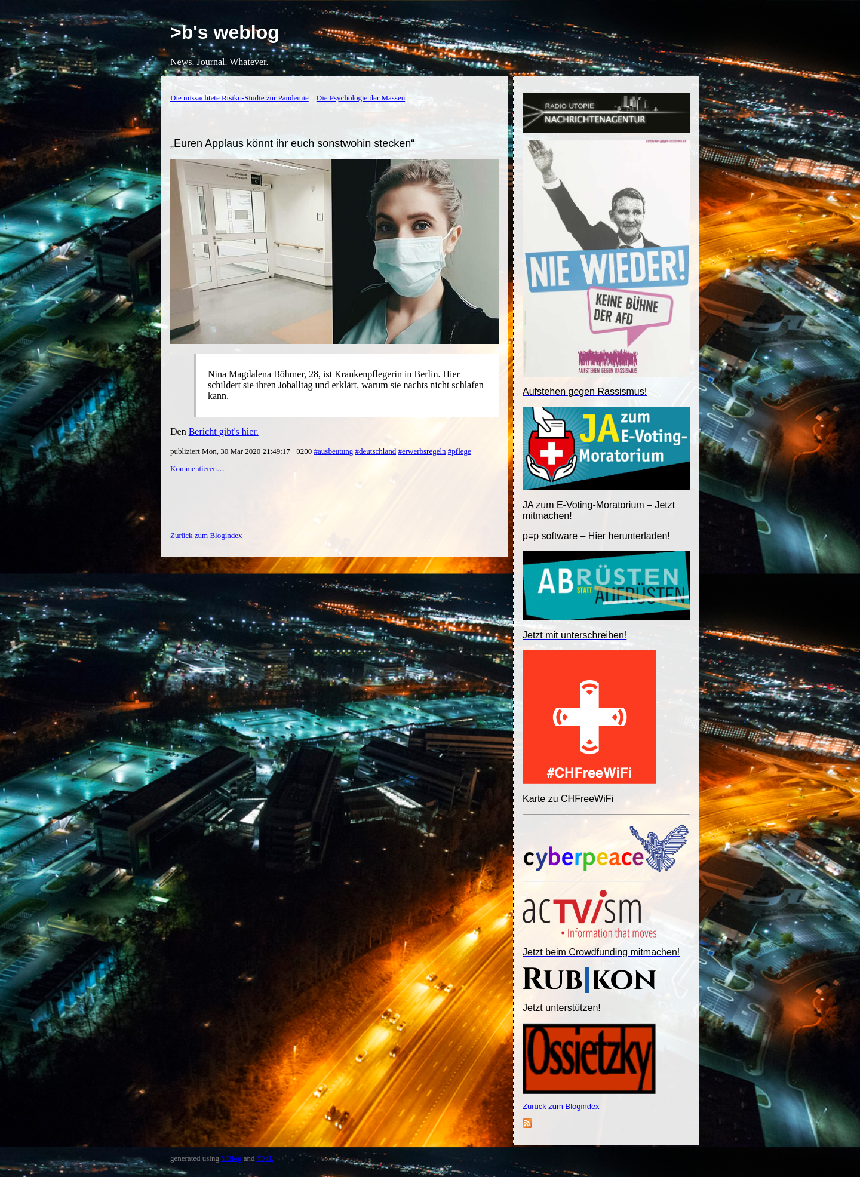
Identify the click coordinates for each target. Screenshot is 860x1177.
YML (265, 1158)
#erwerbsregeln (422, 451)
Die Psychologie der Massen (361, 97)
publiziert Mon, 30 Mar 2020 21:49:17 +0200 (242, 451)
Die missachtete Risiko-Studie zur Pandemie (239, 97)
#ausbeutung (334, 451)
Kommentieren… (197, 468)
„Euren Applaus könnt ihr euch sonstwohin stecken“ (292, 143)
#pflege (459, 451)
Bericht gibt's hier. (224, 431)
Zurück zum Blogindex (561, 1106)
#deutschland (376, 451)
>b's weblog (225, 32)
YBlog (231, 1158)
